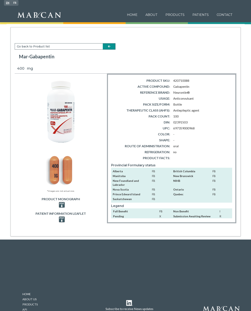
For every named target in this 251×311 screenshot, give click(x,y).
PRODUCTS (175, 15)
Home (132, 15)
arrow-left (109, 46)
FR (14, 2)
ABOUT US (29, 299)
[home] (68, 15)
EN (7, 2)
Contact (225, 15)
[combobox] (7, 3)
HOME (26, 294)
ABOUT (151, 15)
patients (200, 15)
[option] (14, 3)
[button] (200, 15)
